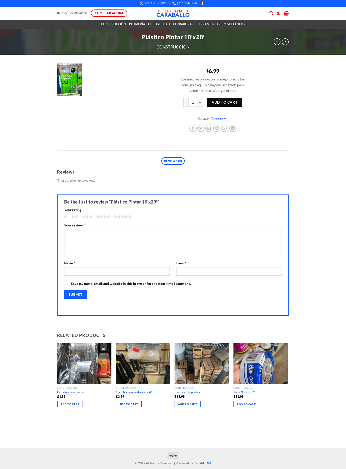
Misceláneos (234, 24)
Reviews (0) (173, 161)
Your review (74, 225)
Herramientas (208, 24)
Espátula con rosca (70, 392)
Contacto (79, 13)
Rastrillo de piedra (187, 392)
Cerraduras (183, 24)
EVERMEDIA (202, 463)
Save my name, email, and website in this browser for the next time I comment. (131, 284)
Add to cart (224, 102)
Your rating (73, 210)
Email (181, 263)
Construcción (113, 24)
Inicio (62, 13)
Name (69, 263)
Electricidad (159, 24)
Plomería (137, 24)
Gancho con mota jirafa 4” (134, 392)
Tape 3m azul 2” (244, 392)
